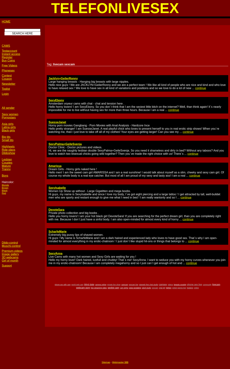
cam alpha (124, 288)
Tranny (6, 169)
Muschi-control (11, 245)
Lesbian (7, 159)
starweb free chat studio (148, 285)
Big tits (6, 136)
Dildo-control (10, 242)
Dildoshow (8, 153)
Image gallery (10, 254)
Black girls (8, 130)
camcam (124, 285)
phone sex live (194, 284)
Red (4, 193)
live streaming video (99, 288)
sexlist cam (113, 287)
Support (7, 265)
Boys (5, 175)
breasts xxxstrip (180, 285)
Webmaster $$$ (120, 362)
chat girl (162, 288)
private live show (114, 285)
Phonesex (8, 70)
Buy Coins (8, 60)
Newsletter (8, 83)
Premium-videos (12, 250)
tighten (168, 288)
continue (200, 88)
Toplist (6, 88)
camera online (100, 285)
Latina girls (9, 127)
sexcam (155, 288)
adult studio (146, 288)
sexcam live (133, 285)
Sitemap (106, 362)
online (196, 288)
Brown (5, 187)
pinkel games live (179, 288)
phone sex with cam (62, 285)
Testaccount (9, 50)
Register (7, 57)
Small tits (7, 140)
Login (5, 93)
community (207, 285)
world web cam (77, 285)
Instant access (11, 54)
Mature (6, 165)
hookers (190, 288)
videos (170, 285)
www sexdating (135, 288)
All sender (8, 107)
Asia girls (7, 124)
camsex (163, 284)
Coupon (7, 78)
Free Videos (9, 65)
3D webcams (10, 257)
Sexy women (10, 114)
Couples (7, 162)
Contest (7, 75)
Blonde (5, 185)
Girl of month (10, 260)
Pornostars (9, 117)
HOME (6, 21)
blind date (89, 284)
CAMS (6, 45)
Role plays (8, 149)
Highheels (8, 146)
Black (4, 190)
